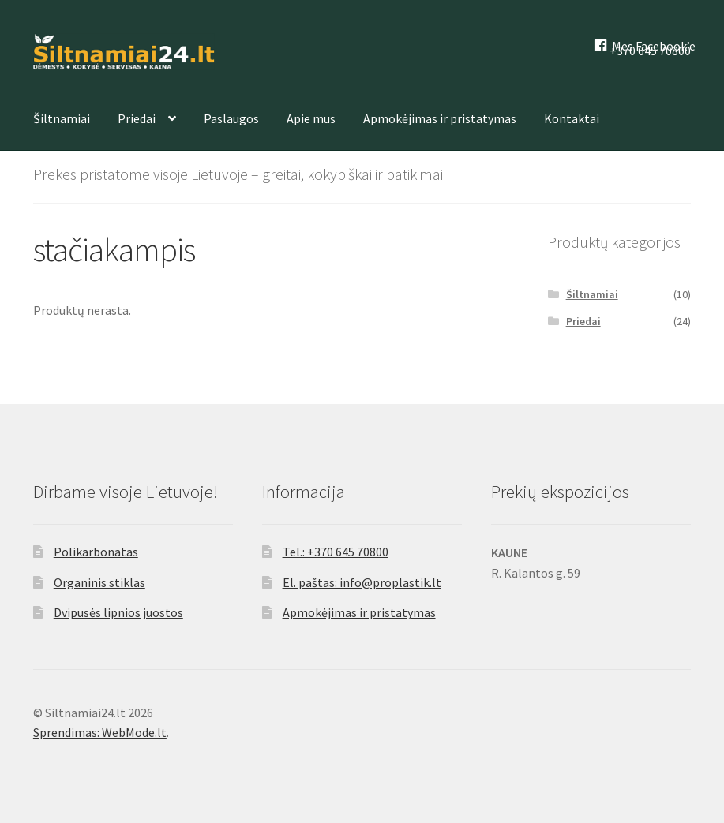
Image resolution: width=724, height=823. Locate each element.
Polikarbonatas (96, 551)
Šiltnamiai (61, 118)
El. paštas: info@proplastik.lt (362, 582)
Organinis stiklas (99, 582)
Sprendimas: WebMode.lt (100, 732)
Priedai (137, 118)
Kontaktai (571, 118)
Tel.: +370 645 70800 (335, 551)
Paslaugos (231, 118)
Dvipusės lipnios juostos (118, 612)
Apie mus (311, 118)
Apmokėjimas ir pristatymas (439, 118)
